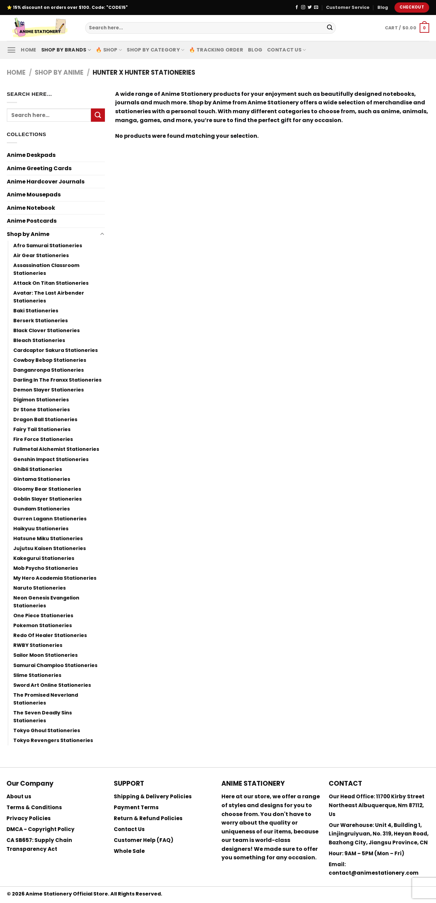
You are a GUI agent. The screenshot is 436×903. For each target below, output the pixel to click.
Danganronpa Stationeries (48, 370)
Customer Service (348, 7)
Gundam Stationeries (41, 508)
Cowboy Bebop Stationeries (49, 360)
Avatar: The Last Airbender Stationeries (48, 297)
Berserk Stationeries (40, 320)
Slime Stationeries (37, 675)
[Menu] (11, 50)
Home (28, 49)
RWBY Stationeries (37, 645)
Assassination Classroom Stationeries (46, 269)
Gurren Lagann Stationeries (50, 518)
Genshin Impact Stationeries (51, 459)
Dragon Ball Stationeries (45, 419)
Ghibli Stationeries (37, 469)
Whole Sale (129, 851)
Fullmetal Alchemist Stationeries (56, 449)
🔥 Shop (109, 49)
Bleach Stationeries (39, 340)
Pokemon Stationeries (42, 625)
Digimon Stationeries (41, 399)
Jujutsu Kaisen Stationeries (49, 548)
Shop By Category (155, 49)
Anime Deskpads (31, 155)
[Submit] (330, 28)
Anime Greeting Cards (39, 168)
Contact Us (286, 49)
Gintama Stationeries (41, 479)
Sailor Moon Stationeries (45, 655)
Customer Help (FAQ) (143, 840)
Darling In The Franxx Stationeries (57, 379)
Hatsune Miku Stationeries (48, 538)
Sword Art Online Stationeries (52, 685)
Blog (382, 7)
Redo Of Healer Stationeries (50, 635)
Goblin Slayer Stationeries (47, 498)
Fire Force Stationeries (43, 439)
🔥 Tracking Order (216, 49)
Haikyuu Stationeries (40, 528)
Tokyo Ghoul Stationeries (46, 730)
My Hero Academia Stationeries (54, 578)
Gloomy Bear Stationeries (47, 489)
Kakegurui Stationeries (43, 558)
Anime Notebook (31, 208)
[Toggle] (102, 234)
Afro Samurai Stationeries (47, 245)
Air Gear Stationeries (41, 255)
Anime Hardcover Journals (45, 182)
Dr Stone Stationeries (41, 409)
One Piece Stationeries (43, 615)
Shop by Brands (66, 49)
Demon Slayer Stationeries (48, 389)
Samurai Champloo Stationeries (55, 665)
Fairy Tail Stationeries (42, 429)
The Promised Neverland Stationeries (45, 699)
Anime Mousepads (34, 194)
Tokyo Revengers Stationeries (53, 740)
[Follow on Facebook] (297, 7)
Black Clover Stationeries (46, 330)
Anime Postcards (32, 221)
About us (18, 796)
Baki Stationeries (35, 310)
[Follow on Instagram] (303, 7)
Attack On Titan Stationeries (51, 283)
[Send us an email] (316, 7)
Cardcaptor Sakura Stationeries (55, 350)
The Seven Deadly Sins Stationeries (42, 716)
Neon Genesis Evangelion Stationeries (46, 601)
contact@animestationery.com (374, 872)
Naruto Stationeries (39, 587)
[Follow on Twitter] (310, 7)
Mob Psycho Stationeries (45, 568)
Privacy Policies (28, 818)
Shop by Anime (59, 72)
